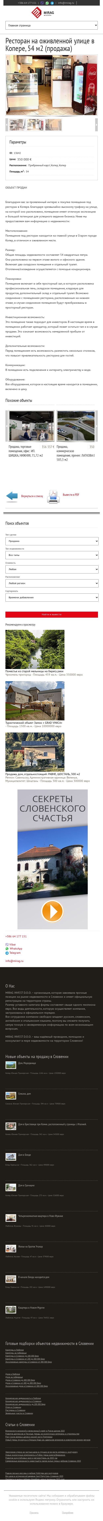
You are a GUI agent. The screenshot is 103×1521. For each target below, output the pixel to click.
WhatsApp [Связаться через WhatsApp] (13, 948)
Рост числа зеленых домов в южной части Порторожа (28, 1436)
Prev (12, 86)
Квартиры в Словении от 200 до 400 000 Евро (25, 1359)
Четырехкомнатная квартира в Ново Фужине (40, 1216)
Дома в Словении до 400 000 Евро (20, 1380)
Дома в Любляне (12, 1374)
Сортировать (11, 591)
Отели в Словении (13, 1407)
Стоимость (10, 562)
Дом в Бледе (24, 1155)
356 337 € (48, 447)
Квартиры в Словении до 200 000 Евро (22, 1356)
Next (92, 86)
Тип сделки (10, 534)
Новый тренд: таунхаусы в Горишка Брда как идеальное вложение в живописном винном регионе (47, 1439)
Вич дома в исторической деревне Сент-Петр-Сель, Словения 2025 (34, 1476)
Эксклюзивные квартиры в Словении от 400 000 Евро (28, 1362)
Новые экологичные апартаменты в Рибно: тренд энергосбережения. (35, 1455)
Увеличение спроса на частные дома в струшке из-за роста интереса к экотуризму (41, 1452)
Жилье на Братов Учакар (30, 1246)
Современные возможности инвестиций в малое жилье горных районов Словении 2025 (43, 1461)
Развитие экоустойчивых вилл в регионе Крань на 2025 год (31, 1458)
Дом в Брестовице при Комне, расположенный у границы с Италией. (52, 1124)
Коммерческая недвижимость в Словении (23, 1401)
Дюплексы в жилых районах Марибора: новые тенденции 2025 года (34, 1479)
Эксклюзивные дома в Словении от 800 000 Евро (26, 1386)
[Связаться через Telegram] (52, 3)
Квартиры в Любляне (14, 1350)
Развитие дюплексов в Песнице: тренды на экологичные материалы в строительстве (42, 1433)
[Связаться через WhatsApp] (47, 3)
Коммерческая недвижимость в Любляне (23, 1398)
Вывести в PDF (63, 494)
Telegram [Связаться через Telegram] (12, 953)
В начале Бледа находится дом (33, 1277)
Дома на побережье (14, 1377)
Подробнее (67, 1512)
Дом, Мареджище (27, 1063)
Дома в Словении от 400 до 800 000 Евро (23, 1383)
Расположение (12, 576)
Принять (34, 1512)
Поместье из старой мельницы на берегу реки (34, 671)
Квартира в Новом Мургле (31, 1307)
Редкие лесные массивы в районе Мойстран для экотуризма (31, 1473)
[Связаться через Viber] (42, 3)
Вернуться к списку (24, 496)
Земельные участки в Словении (19, 1413)
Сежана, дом (24, 1093)
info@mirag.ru (66, 3)
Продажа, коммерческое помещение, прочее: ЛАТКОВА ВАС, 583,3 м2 (78, 453)
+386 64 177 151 (27, 3)
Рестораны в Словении (15, 1410)
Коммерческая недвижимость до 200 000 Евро (25, 1404)
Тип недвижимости (14, 548)
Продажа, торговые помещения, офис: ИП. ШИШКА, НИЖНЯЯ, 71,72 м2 (26, 451)
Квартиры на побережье (16, 1353)
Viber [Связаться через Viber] (10, 944)
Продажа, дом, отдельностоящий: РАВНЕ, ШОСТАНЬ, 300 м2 (42, 774)
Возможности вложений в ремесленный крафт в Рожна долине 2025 (35, 1430)
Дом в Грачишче (26, 1185)
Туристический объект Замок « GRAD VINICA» (33, 723)
